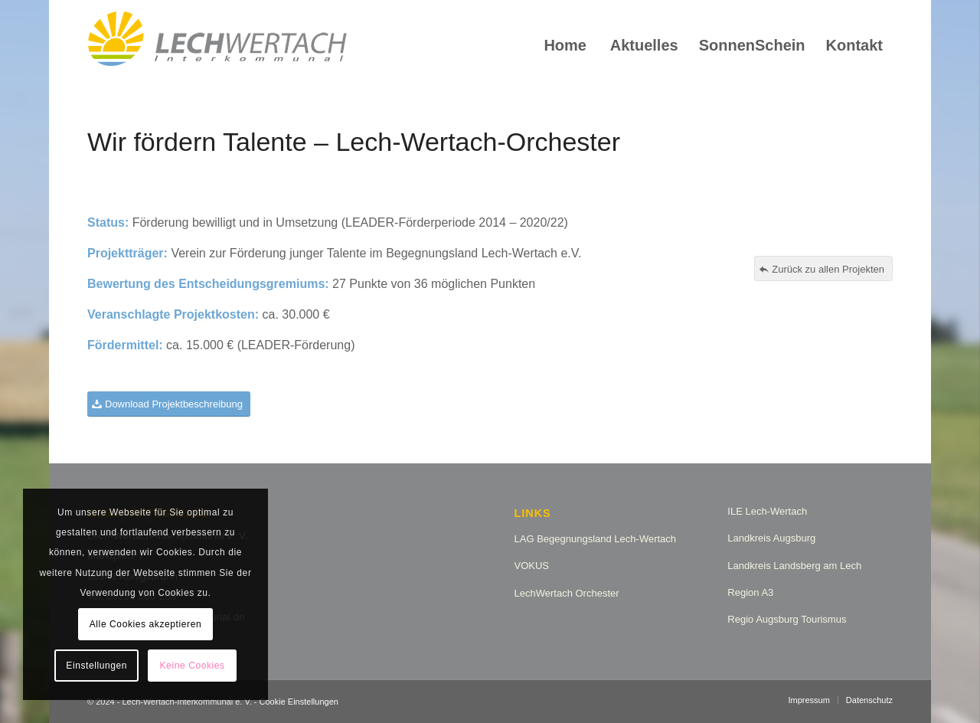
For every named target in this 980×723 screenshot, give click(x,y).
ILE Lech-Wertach (767, 511)
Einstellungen (96, 665)
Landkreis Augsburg (771, 538)
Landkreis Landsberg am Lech (794, 565)
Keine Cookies (192, 665)
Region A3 (750, 592)
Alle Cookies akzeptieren (145, 624)
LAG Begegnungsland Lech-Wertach (595, 539)
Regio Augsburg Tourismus (786, 619)
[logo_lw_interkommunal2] (217, 45)
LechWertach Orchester (566, 593)
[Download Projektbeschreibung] (168, 404)
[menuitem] (565, 45)
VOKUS (532, 565)
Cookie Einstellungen (299, 701)
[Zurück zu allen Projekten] (823, 269)
